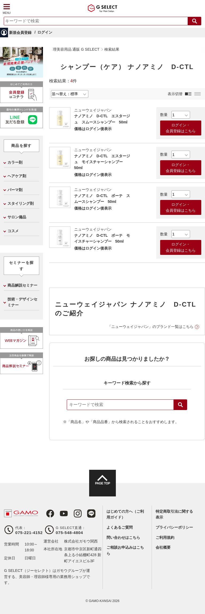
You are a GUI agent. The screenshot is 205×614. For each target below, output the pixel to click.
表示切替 (175, 94)
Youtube (60, 513)
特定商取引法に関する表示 (174, 514)
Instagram (72, 513)
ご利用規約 (165, 537)
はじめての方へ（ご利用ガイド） (125, 514)
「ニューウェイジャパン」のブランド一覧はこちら (151, 326)
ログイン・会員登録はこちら (181, 128)
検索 (180, 404)
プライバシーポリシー (174, 527)
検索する (194, 21)
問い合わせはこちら (123, 537)
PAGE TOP (102, 488)
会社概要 (163, 547)
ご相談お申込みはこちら (125, 550)
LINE (84, 513)
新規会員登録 (20, 32)
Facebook (48, 513)
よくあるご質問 (120, 527)
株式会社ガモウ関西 (81, 541)
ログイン (44, 32)
